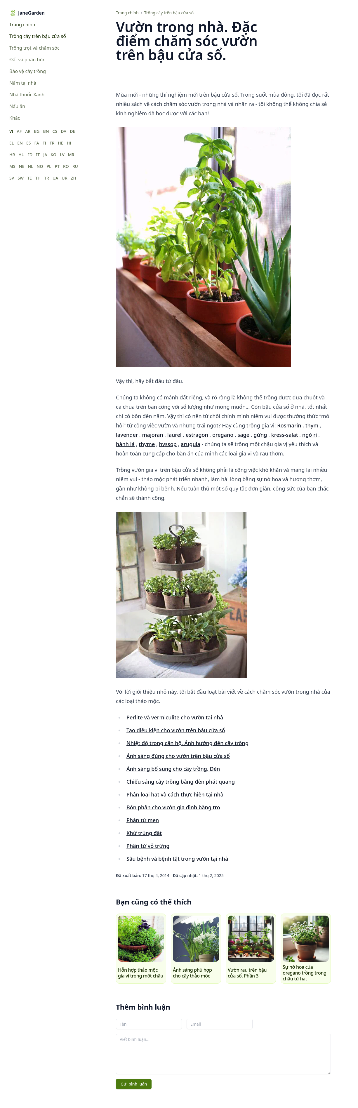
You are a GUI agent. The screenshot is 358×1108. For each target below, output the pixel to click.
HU (21, 154)
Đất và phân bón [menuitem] (27, 59)
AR (27, 131)
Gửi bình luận (134, 1084)
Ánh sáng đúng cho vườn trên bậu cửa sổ (178, 755)
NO (40, 166)
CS (55, 131)
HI (69, 143)
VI (11, 131)
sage (244, 434)
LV (62, 154)
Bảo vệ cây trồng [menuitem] (27, 71)
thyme (147, 444)
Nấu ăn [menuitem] (17, 106)
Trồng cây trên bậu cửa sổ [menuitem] (37, 36)
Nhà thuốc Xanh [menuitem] (26, 94)
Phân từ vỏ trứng (147, 845)
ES (28, 143)
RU (75, 166)
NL (30, 166)
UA (55, 178)
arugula (190, 444)
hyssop (167, 444)
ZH (73, 178)
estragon (197, 434)
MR (71, 154)
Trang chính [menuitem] (22, 24)
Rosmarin (289, 425)
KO (53, 154)
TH (38, 178)
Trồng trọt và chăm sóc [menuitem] (34, 48)
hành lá (125, 444)
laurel (174, 434)
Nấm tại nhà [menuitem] (22, 83)
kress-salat (284, 434)
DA (63, 131)
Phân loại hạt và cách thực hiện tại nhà (174, 794)
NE (22, 166)
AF (19, 131)
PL (48, 166)
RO (66, 166)
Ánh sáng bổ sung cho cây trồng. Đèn (173, 768)
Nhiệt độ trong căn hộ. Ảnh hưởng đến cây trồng (187, 743)
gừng (260, 434)
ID (30, 154)
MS (12, 166)
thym (312, 425)
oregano (222, 434)
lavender (127, 434)
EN (20, 143)
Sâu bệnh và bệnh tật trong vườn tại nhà (177, 858)
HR (12, 154)
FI (44, 143)
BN (46, 131)
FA (36, 143)
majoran (152, 434)
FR (52, 143)
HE (60, 143)
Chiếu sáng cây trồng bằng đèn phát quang (180, 781)
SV (11, 178)
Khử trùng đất (144, 832)
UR (64, 178)
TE (29, 178)
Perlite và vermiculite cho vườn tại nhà (174, 717)
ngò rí (309, 434)
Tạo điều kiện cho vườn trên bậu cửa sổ (175, 730)
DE (72, 131)
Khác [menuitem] (14, 118)
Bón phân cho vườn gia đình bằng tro (173, 807)
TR (46, 178)
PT (57, 166)
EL (11, 143)
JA (45, 154)
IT (38, 154)
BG (36, 131)
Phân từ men (142, 820)
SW (21, 178)
